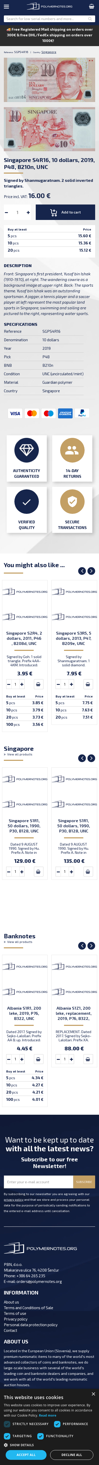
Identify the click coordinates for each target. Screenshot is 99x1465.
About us (11, 1302)
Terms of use (15, 1313)
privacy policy (13, 1199)
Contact (10, 1330)
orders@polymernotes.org (39, 1281)
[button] (49, 1445)
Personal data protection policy (31, 1324)
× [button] (93, 1394)
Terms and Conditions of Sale (28, 1307)
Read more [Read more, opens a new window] (47, 1415)
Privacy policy (16, 1319)
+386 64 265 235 (30, 1275)
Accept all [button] (26, 1455)
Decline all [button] (71, 1455)
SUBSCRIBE (84, 1181)
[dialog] (49, 1427)
